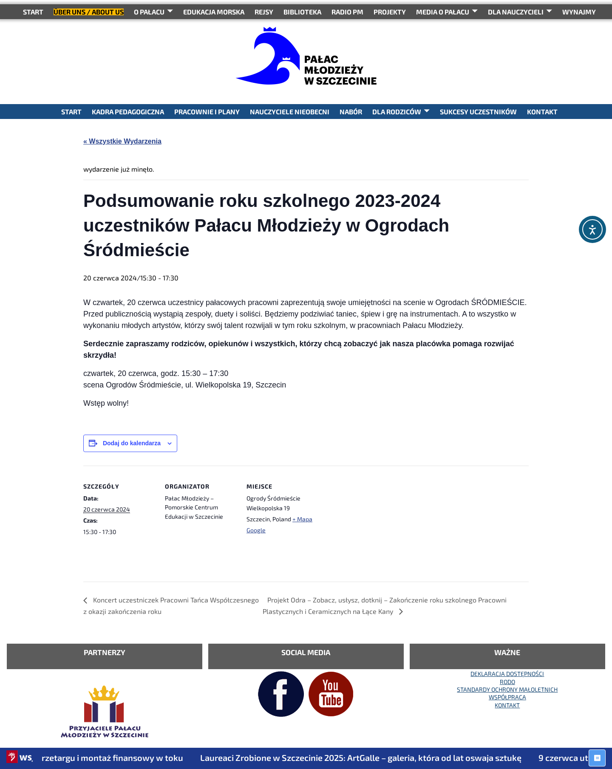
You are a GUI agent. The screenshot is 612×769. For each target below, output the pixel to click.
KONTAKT (542, 111)
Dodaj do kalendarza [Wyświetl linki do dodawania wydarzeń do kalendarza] (132, 443)
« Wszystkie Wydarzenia (122, 141)
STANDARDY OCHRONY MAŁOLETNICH (507, 689)
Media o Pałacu (442, 12)
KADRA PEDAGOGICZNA (128, 111)
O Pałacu (149, 12)
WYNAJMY (579, 12)
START (33, 12)
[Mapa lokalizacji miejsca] (373, 524)
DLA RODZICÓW (396, 111)
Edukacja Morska (213, 12)
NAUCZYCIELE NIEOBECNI (289, 111)
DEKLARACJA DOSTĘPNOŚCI (507, 673)
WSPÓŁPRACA (507, 697)
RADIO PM (347, 12)
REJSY (264, 12)
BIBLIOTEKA (302, 12)
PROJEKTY (390, 12)
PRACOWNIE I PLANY (207, 111)
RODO (507, 681)
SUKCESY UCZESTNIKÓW (478, 111)
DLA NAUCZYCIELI (516, 12)
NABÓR (351, 111)
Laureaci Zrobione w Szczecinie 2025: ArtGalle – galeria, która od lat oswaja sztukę (370, 757)
